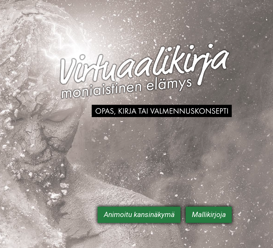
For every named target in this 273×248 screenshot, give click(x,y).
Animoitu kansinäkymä (139, 214)
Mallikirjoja (209, 214)
